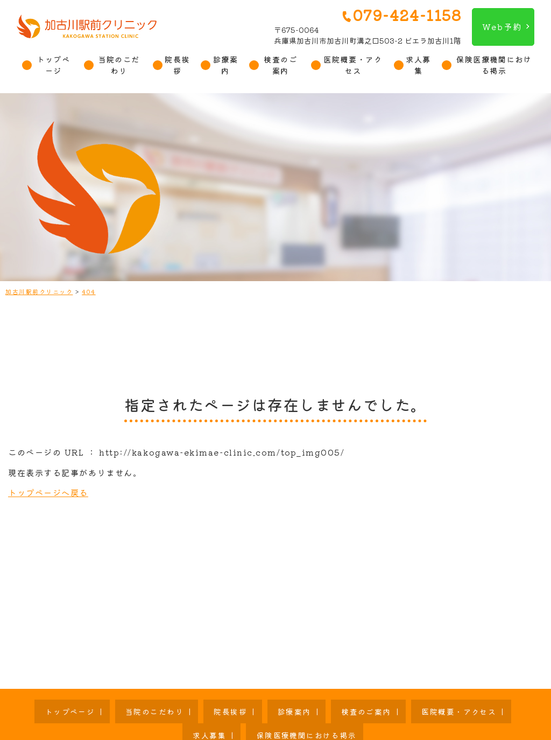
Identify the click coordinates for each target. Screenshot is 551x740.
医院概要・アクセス (352, 65)
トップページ (53, 65)
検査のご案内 (280, 65)
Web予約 (502, 26)
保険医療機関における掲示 (494, 65)
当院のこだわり (119, 65)
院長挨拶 (177, 65)
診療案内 (225, 65)
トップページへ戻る (48, 492)
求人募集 (418, 65)
